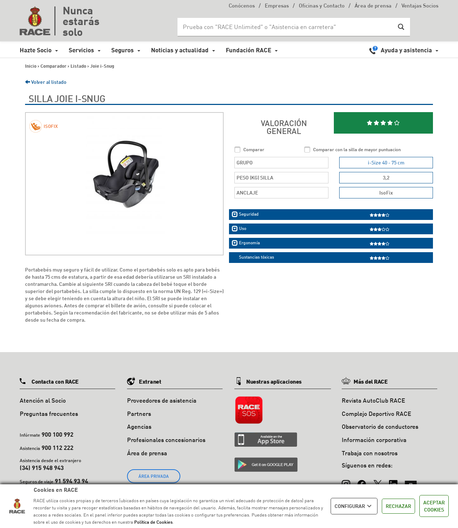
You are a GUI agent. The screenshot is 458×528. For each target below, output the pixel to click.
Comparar (253, 149)
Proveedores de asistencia (161, 400)
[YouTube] (411, 481)
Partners (139, 413)
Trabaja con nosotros (370, 453)
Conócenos (242, 6)
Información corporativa (374, 439)
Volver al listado (46, 82)
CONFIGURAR (354, 506)
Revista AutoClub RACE (373, 400)
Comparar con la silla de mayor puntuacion (357, 149)
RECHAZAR (398, 506)
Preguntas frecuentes (49, 413)
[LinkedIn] (393, 481)
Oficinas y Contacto (322, 6)
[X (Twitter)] (377, 481)
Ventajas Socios (419, 6)
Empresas (277, 6)
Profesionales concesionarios (166, 439)
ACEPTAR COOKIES (434, 506)
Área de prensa (373, 6)
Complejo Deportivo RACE (376, 413)
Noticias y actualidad (180, 50)
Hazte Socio (36, 50)
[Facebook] (361, 481)
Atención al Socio (43, 400)
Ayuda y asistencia (406, 50)
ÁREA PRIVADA (153, 476)
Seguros (122, 50)
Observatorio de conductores (380, 426)
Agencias (139, 426)
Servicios (81, 50)
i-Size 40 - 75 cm (386, 162)
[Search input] (286, 27)
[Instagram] (346, 481)
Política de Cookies (153, 522)
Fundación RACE (248, 50)
